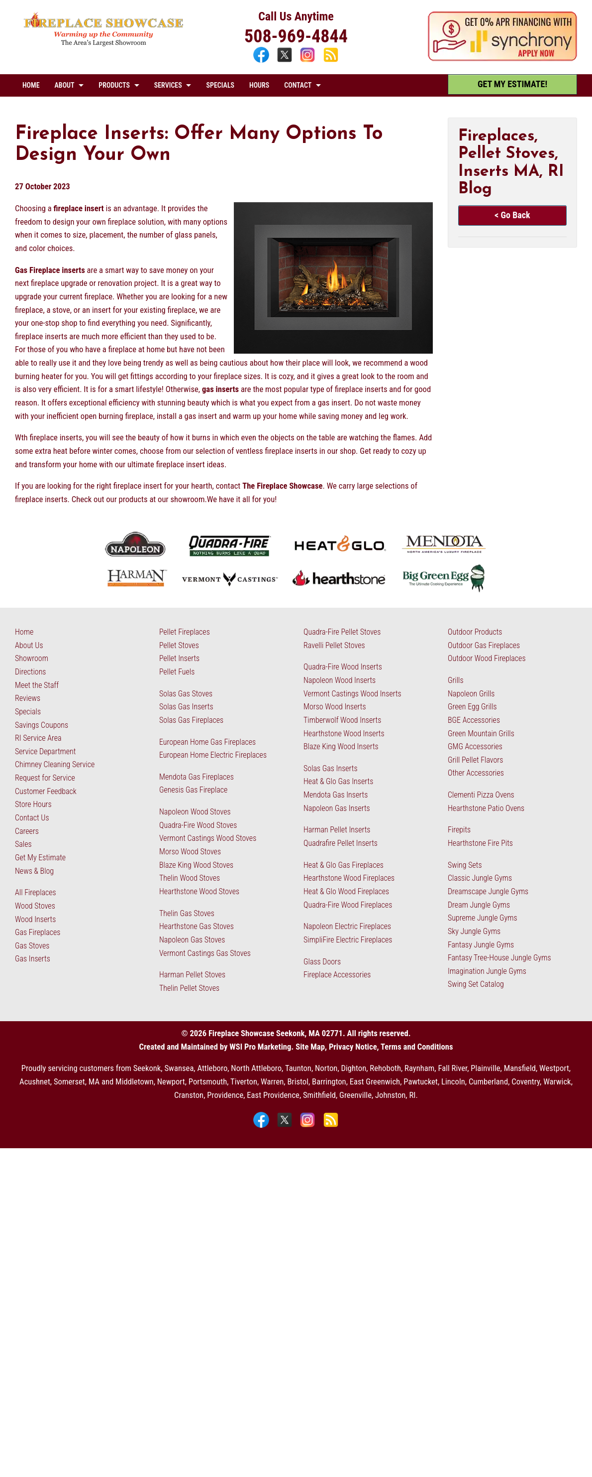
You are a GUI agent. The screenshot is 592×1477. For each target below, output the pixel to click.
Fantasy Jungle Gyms (481, 944)
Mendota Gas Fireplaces (196, 777)
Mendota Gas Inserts (335, 795)
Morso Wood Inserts (334, 706)
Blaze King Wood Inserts (341, 746)
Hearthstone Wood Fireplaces (349, 878)
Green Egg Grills (472, 706)
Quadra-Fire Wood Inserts (342, 666)
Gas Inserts (32, 958)
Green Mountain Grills (481, 733)
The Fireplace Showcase (282, 486)
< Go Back (512, 215)
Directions (30, 671)
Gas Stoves (32, 945)
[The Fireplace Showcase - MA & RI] (104, 44)
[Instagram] (308, 61)
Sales (23, 844)
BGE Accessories (474, 720)
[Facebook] (262, 61)
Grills (456, 680)
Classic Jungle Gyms (480, 878)
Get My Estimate (40, 857)
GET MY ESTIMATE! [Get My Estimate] (512, 84)
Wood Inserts (35, 919)
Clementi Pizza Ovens (481, 795)
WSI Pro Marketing (260, 1047)
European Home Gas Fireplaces (207, 742)
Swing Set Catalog (476, 984)
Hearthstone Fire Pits (480, 843)
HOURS (259, 85)
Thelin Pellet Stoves (189, 988)
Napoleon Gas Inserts (336, 808)
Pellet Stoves (179, 645)
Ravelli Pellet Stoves (334, 645)
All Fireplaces (35, 892)
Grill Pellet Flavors (475, 760)
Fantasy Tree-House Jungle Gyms (499, 957)
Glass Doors (322, 961)
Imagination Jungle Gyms (487, 971)
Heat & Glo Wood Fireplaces (346, 891)
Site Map (310, 1047)
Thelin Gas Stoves (186, 913)
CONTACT (297, 85)
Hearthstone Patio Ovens (486, 808)
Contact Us (32, 817)
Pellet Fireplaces (184, 632)
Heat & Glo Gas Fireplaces (343, 865)
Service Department (45, 751)
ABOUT (65, 85)
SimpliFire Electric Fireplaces (347, 939)
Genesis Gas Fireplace (193, 790)
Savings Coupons (41, 725)
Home (24, 632)
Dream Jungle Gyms (479, 905)
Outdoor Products (475, 632)
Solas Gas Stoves (185, 693)
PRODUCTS (114, 85)
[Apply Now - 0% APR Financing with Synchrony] (502, 58)
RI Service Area (38, 738)
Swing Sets (465, 865)
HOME (31, 85)
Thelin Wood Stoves (189, 878)
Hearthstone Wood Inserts (344, 733)
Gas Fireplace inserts (50, 270)
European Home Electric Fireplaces (213, 755)
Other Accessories (476, 773)
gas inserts (220, 389)
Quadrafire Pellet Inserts (340, 843)
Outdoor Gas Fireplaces (484, 645)
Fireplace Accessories (337, 974)
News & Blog (34, 871)
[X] (285, 61)
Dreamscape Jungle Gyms (488, 891)
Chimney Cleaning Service (55, 764)
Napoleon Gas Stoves (192, 939)
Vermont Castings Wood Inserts (352, 693)
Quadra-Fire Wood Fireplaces (347, 905)
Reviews (27, 698)
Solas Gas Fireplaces (191, 720)
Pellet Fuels (177, 671)
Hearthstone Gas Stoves (196, 926)
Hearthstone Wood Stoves (199, 891)
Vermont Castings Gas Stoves (205, 953)
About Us (29, 645)
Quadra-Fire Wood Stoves (198, 825)
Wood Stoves (35, 906)
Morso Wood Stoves (190, 851)
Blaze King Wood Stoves (196, 865)
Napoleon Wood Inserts (339, 680)
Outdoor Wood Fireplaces (487, 658)
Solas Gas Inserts (186, 706)
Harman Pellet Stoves (192, 974)
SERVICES (168, 85)
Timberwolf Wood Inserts (342, 720)
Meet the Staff (37, 685)
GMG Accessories (475, 746)
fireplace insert (79, 208)
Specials (28, 711)
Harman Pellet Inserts (336, 829)
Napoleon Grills (471, 693)
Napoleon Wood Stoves (195, 811)
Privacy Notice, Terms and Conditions (391, 1047)
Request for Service (45, 778)
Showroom (31, 658)
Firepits (459, 829)
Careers (27, 831)
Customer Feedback (46, 791)
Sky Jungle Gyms (474, 931)
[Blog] (330, 61)
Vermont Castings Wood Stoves (207, 838)
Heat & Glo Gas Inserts (338, 781)
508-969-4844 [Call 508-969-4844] (296, 36)
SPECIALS (220, 85)
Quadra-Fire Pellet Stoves (342, 632)
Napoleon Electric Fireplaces (347, 926)
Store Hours (33, 804)
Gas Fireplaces (37, 932)
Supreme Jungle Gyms (482, 918)
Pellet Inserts (179, 658)
